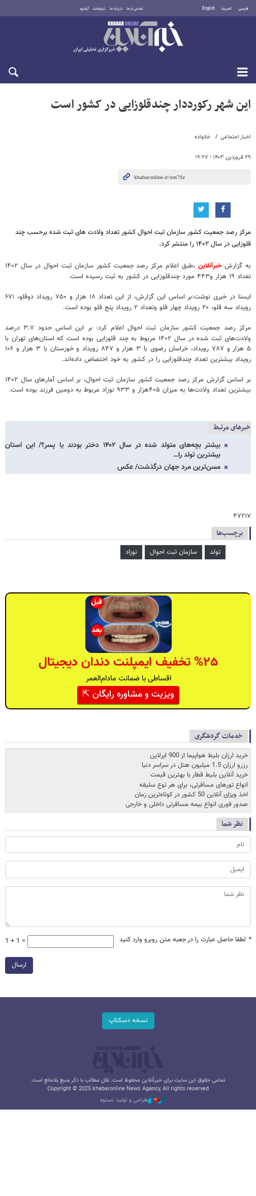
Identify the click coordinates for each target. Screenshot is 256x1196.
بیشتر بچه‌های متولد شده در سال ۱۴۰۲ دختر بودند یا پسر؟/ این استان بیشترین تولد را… (112, 450)
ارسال (19, 965)
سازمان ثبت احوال (173, 552)
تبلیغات (99, 9)
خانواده (202, 137)
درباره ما (116, 9)
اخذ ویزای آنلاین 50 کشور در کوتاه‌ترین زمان (191, 795)
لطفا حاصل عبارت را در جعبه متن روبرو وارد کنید (185, 940)
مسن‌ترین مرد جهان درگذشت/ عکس (168, 467)
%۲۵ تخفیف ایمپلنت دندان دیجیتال (128, 662)
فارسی (243, 9)
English (208, 9)
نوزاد (131, 552)
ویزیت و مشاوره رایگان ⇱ (128, 694)
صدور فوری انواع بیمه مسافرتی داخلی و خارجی (186, 804)
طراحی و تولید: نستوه (133, 1100)
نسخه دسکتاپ (128, 1020)
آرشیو (84, 9)
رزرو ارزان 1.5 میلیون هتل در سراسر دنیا (195, 765)
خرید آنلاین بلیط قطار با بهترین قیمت (199, 775)
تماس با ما (134, 9)
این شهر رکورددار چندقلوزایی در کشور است (151, 105)
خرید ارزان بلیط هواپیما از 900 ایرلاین (199, 756)
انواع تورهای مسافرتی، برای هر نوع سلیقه (193, 785)
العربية (226, 9)
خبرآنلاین (128, 37)
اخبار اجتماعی (235, 137)
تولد (215, 552)
